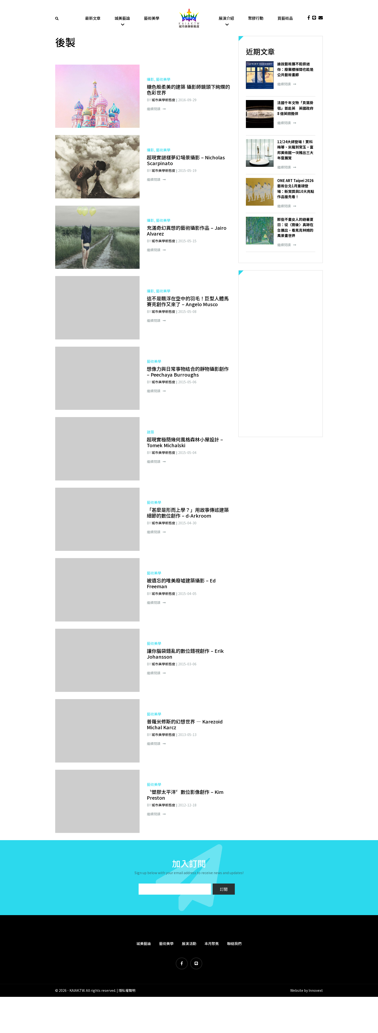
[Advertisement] (280, 354)
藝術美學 (151, 18)
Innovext (316, 990)
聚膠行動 (255, 18)
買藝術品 (285, 18)
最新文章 (93, 18)
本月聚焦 (211, 943)
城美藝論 (122, 18)
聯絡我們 (234, 943)
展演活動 (189, 943)
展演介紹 (226, 18)
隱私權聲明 (127, 990)
